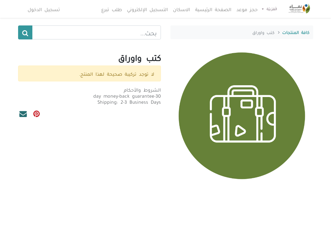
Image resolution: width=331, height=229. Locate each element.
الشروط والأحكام (142, 89)
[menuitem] (247, 9)
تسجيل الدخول (44, 8)
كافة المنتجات (295, 32)
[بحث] (25, 32)
